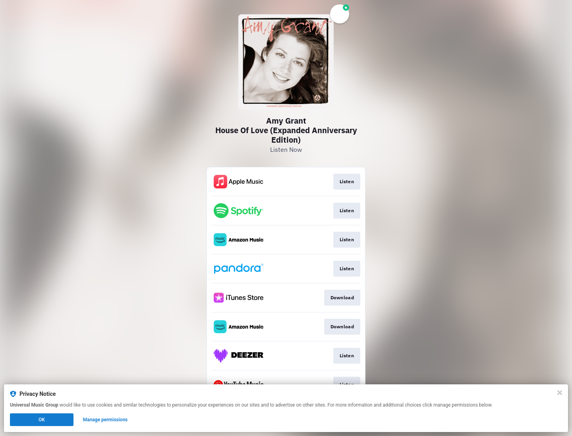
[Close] (559, 392)
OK (42, 419)
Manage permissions (105, 419)
